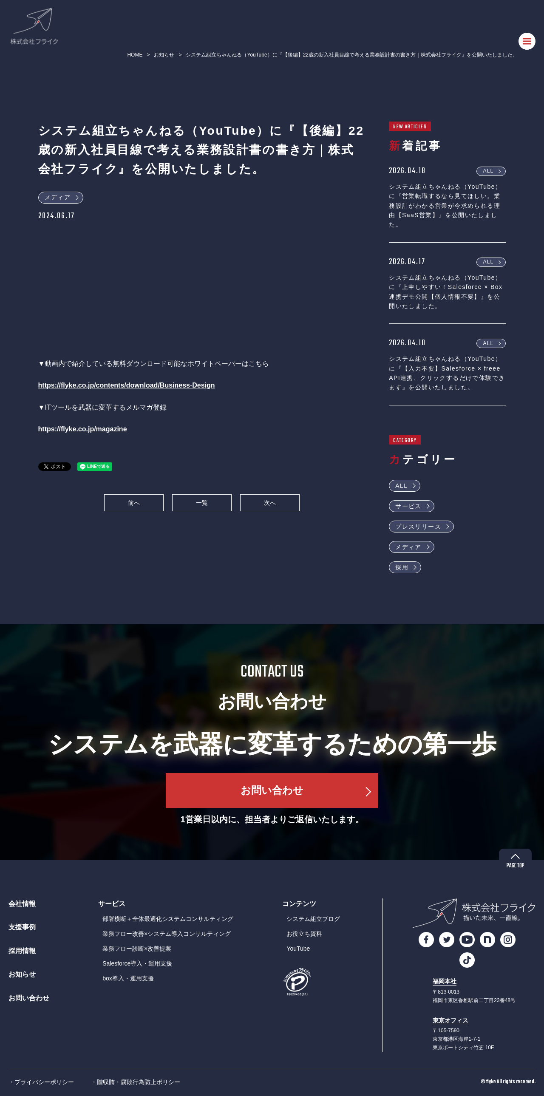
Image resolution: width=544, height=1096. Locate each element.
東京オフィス (450, 1020)
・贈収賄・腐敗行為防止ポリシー (135, 1082)
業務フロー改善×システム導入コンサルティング (166, 933)
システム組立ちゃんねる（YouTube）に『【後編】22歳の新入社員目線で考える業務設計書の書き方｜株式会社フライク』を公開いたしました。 (352, 55)
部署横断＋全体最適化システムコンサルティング (167, 918)
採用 (401, 567)
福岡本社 (444, 981)
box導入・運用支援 (128, 978)
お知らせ (164, 55)
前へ (134, 502)
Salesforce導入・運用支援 (137, 963)
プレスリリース (418, 526)
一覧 (202, 502)
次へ (270, 502)
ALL (488, 171)
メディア (58, 197)
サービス (408, 506)
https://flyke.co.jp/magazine (82, 429)
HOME (134, 55)
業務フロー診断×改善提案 (136, 948)
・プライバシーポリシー (41, 1082)
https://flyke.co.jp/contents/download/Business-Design (126, 385)
